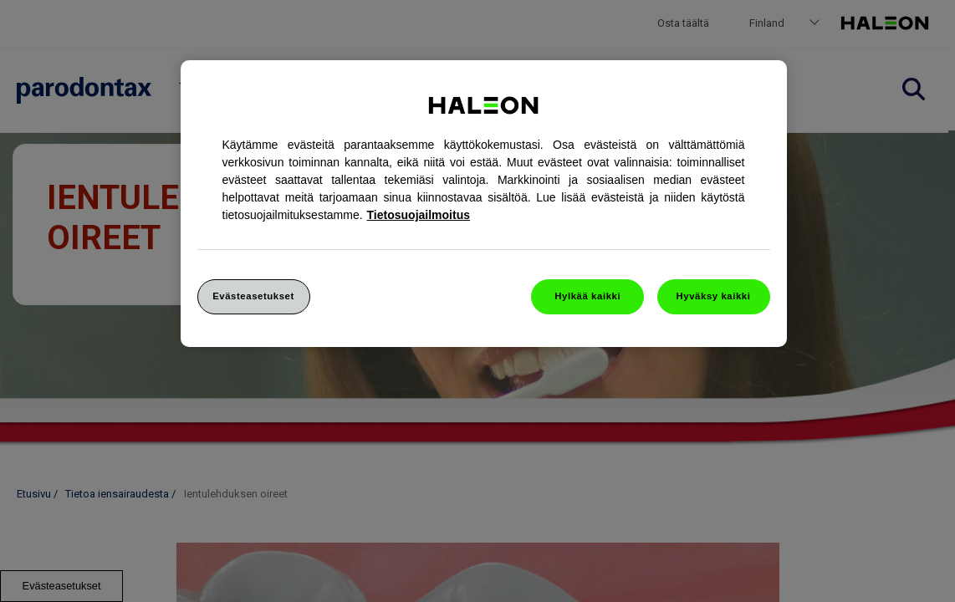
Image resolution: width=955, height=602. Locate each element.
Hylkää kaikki (587, 296)
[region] (484, 203)
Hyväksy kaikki (714, 296)
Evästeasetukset (253, 296)
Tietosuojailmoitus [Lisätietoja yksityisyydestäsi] (418, 215)
